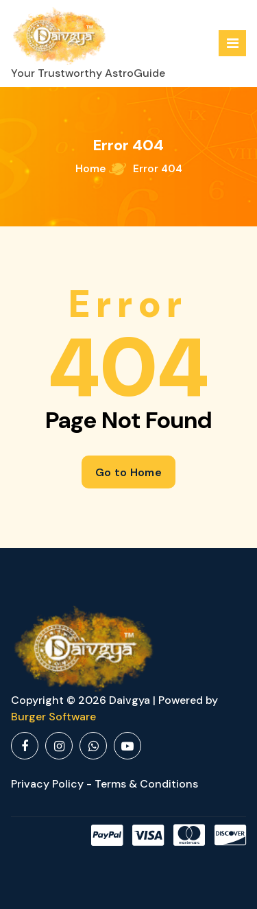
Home (90, 169)
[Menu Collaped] (232, 43)
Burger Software (53, 716)
